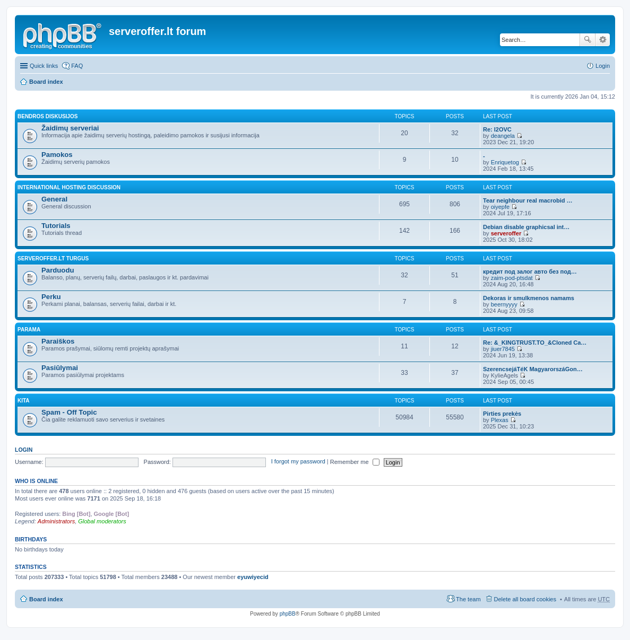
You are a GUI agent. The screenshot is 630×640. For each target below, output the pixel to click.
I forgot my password (298, 462)
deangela (503, 136)
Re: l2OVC (497, 129)
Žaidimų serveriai (70, 128)
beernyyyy (504, 304)
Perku (51, 297)
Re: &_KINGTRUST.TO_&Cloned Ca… (534, 342)
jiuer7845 (503, 349)
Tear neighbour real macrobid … (528, 200)
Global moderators (102, 521)
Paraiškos (57, 341)
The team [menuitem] (468, 599)
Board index (46, 81)
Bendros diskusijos (47, 116)
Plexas (499, 420)
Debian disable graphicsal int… (526, 227)
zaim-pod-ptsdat (512, 278)
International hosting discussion (69, 187)
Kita (24, 401)
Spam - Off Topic (69, 412)
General (54, 199)
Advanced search (603, 39)
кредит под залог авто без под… (530, 271)
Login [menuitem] (603, 66)
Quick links (44, 66)
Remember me (354, 462)
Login (23, 449)
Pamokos (57, 155)
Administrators (56, 521)
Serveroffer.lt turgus (53, 258)
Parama (29, 329)
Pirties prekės (502, 413)
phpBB (288, 614)
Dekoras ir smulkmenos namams (528, 298)
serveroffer (506, 233)
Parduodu (57, 270)
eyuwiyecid (253, 577)
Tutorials (56, 226)
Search (588, 39)
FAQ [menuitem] (77, 66)
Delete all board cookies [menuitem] (525, 599)
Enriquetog (505, 162)
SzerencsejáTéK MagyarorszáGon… (533, 369)
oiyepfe (500, 207)
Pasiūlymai (59, 368)
